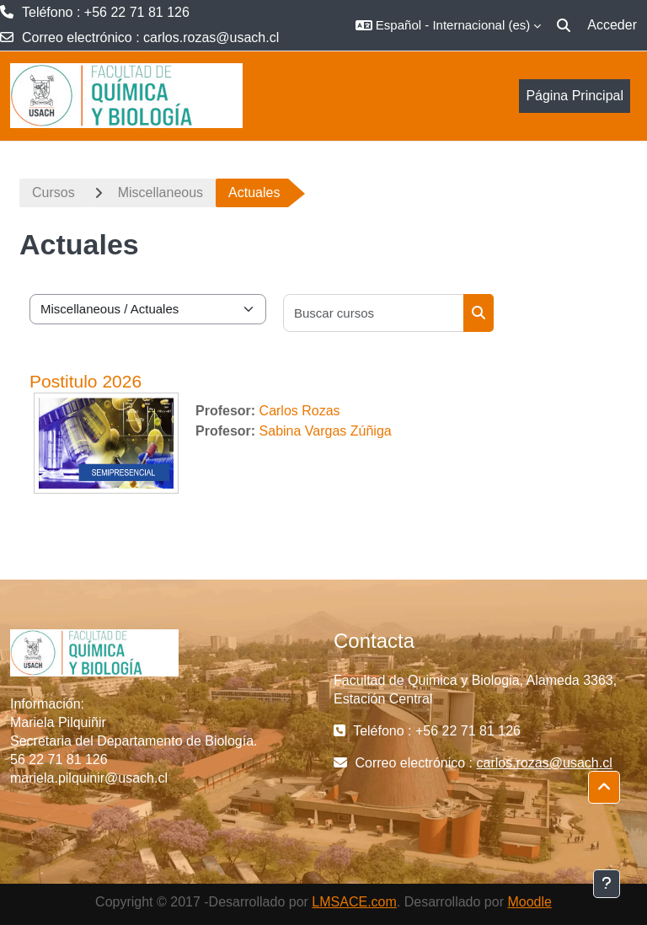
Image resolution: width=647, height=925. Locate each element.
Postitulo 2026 (85, 381)
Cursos (53, 192)
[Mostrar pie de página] (606, 883)
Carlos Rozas (299, 411)
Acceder (612, 25)
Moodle (529, 902)
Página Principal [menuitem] (574, 95)
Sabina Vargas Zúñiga (325, 431)
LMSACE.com (354, 902)
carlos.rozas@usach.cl (211, 37)
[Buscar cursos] (374, 313)
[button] (448, 25)
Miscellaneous (160, 192)
